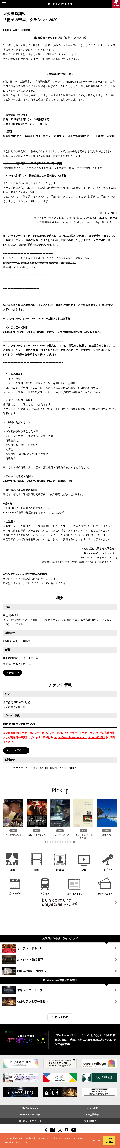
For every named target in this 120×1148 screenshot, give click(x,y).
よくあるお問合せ (90, 1114)
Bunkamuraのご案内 (30, 1114)
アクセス (11, 672)
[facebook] (52, 1129)
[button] (45, 842)
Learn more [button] (21, 1142)
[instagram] (60, 1129)
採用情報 (90, 1121)
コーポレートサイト (30, 1121)
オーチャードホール (22, 948)
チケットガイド (15, 750)
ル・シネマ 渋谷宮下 (22, 959)
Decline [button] (96, 1140)
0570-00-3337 (87, 217)
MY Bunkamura (30, 1108)
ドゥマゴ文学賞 (90, 1108)
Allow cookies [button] (109, 1140)
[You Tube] (73, 1129)
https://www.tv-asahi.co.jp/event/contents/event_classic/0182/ (39, 262)
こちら (90, 562)
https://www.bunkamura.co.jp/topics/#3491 (79, 737)
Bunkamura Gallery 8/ (24, 971)
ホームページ (89, 222)
